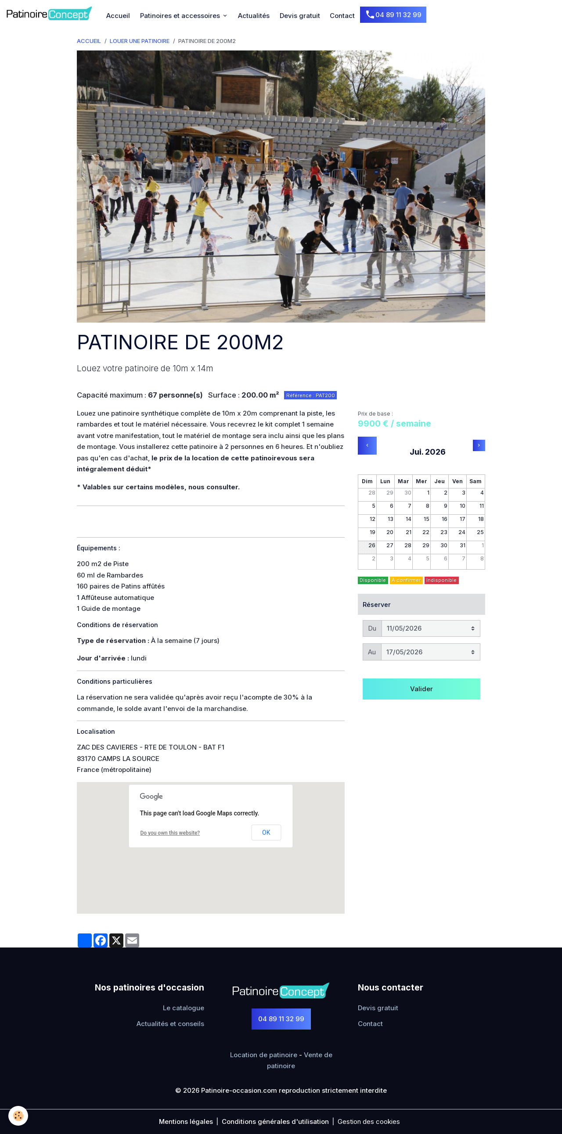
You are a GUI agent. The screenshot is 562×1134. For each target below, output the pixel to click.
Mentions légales (186, 1121)
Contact (342, 15)
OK (266, 832)
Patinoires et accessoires (181, 15)
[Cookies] (19, 1116)
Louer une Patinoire (139, 40)
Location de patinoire (263, 1055)
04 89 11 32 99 (393, 15)
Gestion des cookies (369, 1121)
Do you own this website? (170, 833)
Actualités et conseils (170, 1023)
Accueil (118, 15)
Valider (421, 689)
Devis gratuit (300, 15)
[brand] (51, 13)
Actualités (254, 15)
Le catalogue (183, 1008)
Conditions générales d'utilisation (275, 1121)
